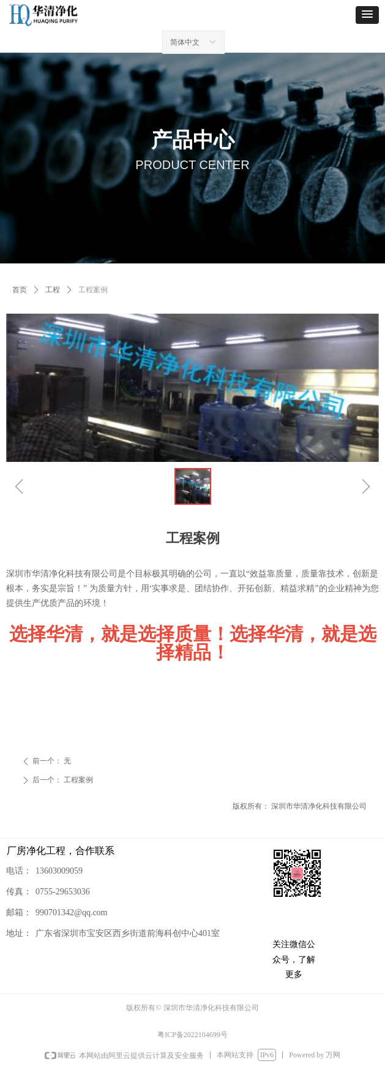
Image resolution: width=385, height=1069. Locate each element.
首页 (19, 289)
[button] (367, 15)
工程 (52, 289)
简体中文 (185, 42)
